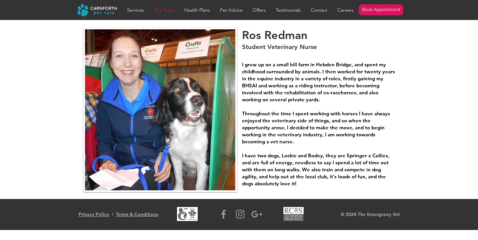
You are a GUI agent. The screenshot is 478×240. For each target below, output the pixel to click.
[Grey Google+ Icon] (257, 214)
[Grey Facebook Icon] (223, 214)
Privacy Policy (94, 214)
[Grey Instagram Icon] (240, 214)
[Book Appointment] (381, 9)
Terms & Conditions (137, 214)
